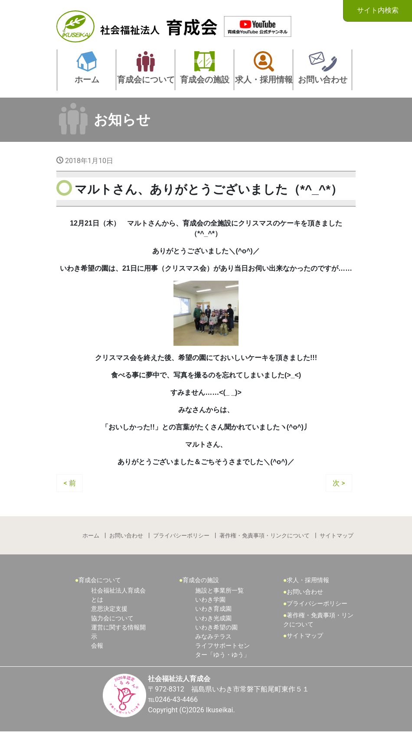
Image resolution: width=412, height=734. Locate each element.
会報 (97, 647)
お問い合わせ (126, 536)
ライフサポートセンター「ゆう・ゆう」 (222, 652)
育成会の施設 (201, 580)
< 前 (70, 483)
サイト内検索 (377, 10)
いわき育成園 (213, 610)
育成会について (100, 580)
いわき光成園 (213, 619)
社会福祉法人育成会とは (118, 596)
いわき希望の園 (216, 628)
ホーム (90, 536)
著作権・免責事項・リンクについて (264, 536)
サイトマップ (336, 536)
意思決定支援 (109, 610)
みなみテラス (213, 638)
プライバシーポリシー (181, 536)
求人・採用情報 (308, 580)
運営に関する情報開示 (118, 633)
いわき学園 (210, 600)
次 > (339, 483)
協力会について (112, 619)
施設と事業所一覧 (219, 591)
